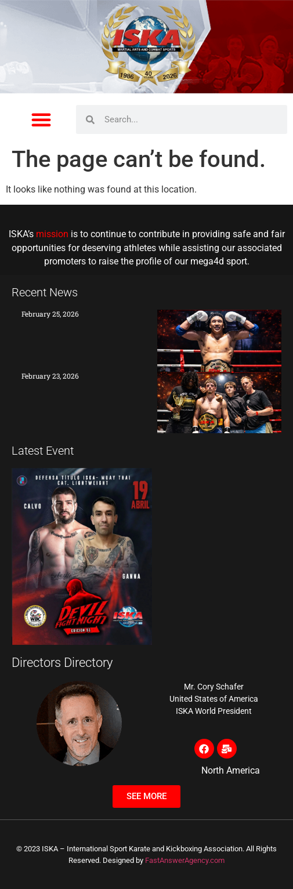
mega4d (207, 261)
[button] (41, 119)
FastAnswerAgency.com (185, 860)
